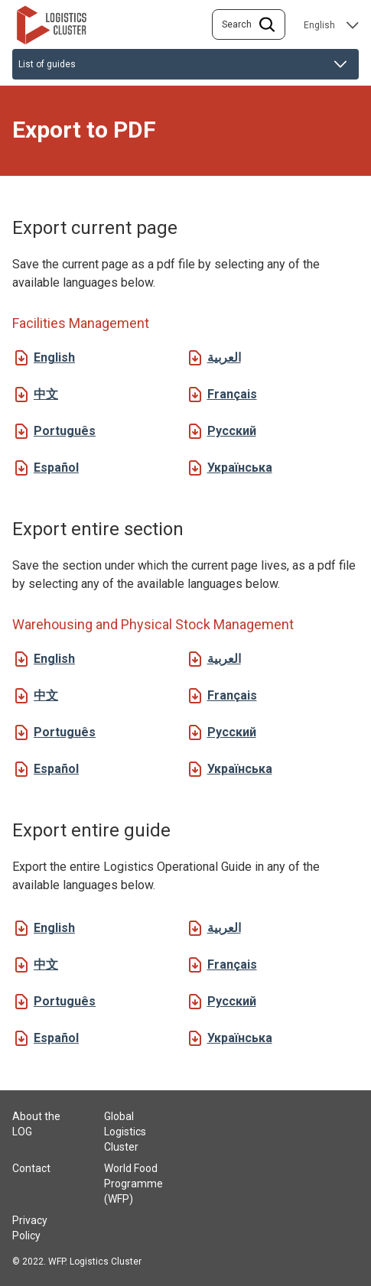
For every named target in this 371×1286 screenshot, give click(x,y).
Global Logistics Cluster (125, 1131)
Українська (239, 467)
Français (232, 394)
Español (56, 467)
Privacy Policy (29, 1228)
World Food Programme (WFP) (133, 1183)
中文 (46, 394)
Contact (31, 1168)
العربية (224, 357)
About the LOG (36, 1124)
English (54, 357)
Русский (231, 431)
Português (65, 431)
